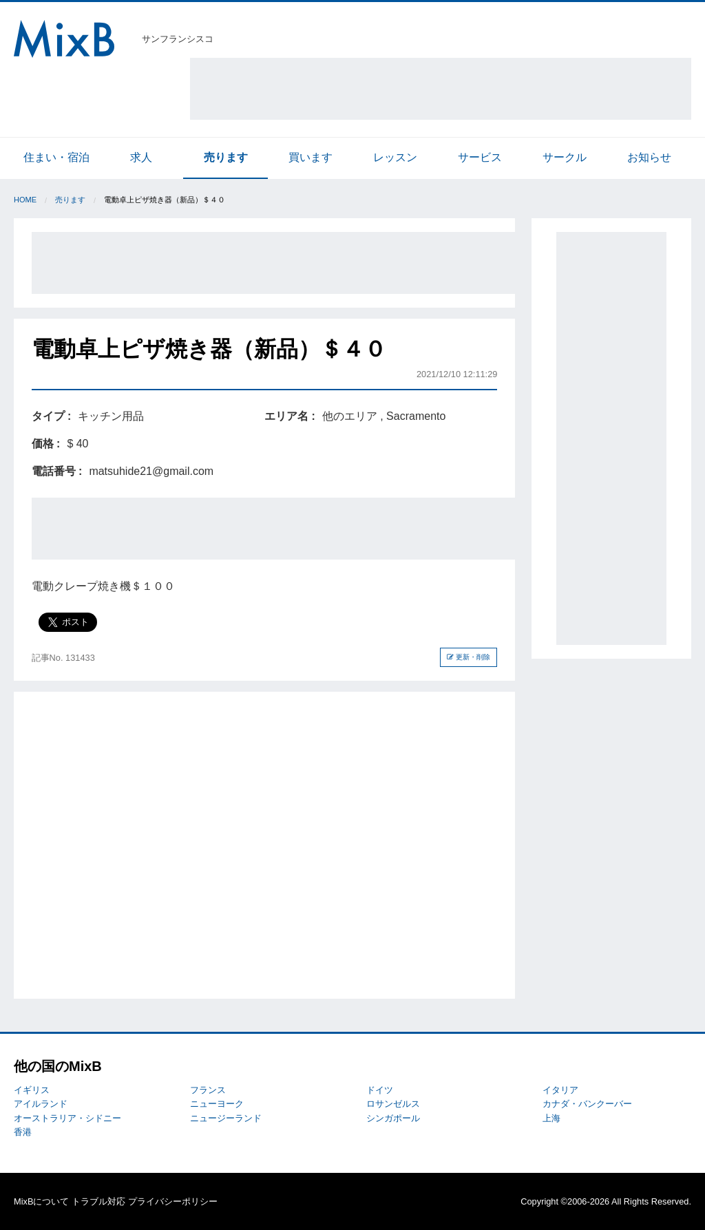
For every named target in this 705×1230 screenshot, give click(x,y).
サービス (480, 157)
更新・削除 (468, 657)
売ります (226, 157)
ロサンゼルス (393, 1104)
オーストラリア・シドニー (67, 1118)
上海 (551, 1118)
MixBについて (41, 1201)
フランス (208, 1090)
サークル (565, 157)
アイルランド (40, 1104)
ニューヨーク (217, 1104)
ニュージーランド (226, 1118)
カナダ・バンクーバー (587, 1104)
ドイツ (379, 1090)
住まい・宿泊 (56, 157)
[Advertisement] (440, 89)
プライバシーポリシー (173, 1201)
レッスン (395, 157)
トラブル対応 (98, 1201)
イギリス (32, 1090)
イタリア (560, 1090)
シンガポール (393, 1118)
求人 (141, 157)
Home (25, 199)
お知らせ (649, 157)
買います (310, 157)
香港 (23, 1132)
